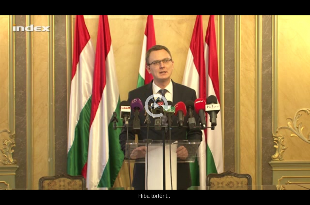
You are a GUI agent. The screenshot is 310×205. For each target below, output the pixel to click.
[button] (158, 105)
